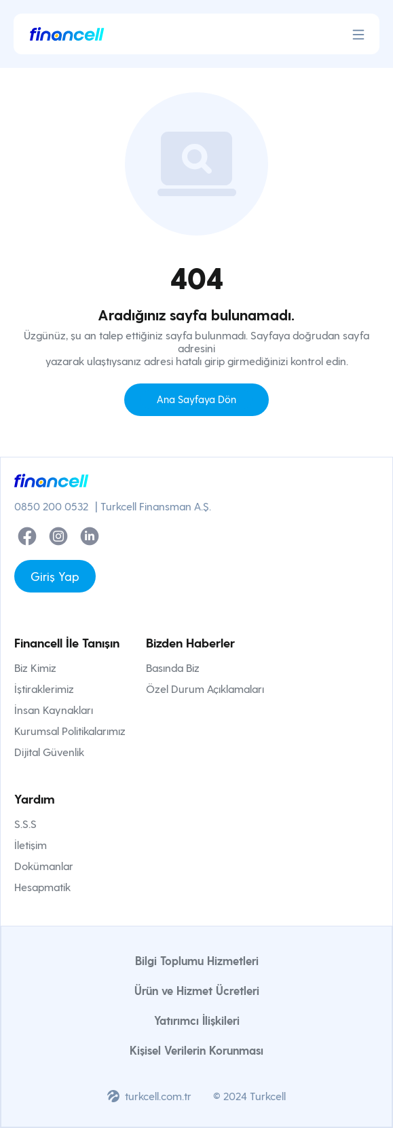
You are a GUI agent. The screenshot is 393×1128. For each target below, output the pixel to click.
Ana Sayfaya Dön (196, 399)
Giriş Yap (55, 576)
